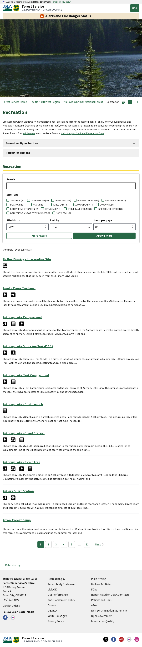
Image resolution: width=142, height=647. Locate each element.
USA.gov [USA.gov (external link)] (52, 610)
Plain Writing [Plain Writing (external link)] (98, 579)
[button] (123, 101)
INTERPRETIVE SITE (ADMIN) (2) (24, 208)
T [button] (130, 102)
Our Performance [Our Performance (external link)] (58, 594)
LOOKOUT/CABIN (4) (84, 204)
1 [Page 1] (40, 544)
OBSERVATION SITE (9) (115, 200)
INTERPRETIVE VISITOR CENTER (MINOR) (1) (30, 213)
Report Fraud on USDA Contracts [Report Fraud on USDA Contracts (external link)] (110, 594)
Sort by (54, 220)
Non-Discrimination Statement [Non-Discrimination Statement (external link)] (109, 610)
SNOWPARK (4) (107, 204)
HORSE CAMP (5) (60, 204)
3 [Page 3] (56, 544)
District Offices (11, 605)
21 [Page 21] (87, 544)
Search (10, 179)
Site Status (13, 220)
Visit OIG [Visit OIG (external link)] (52, 589)
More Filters (39, 235)
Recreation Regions (18, 153)
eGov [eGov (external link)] (94, 605)
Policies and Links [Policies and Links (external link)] (101, 600)
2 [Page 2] (48, 544)
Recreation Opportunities (22, 143)
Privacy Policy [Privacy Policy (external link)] (56, 621)
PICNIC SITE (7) (39, 204)
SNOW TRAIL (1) (63, 213)
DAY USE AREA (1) (53, 208)
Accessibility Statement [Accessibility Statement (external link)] (62, 584)
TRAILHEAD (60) (17, 200)
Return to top (12, 565)
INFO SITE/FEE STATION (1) (110, 208)
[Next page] (100, 544)
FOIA (94, 589)
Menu (134, 8)
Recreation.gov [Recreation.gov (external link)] (56, 579)
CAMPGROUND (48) (40, 200)
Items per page (102, 220)
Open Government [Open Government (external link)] (101, 616)
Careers (52, 605)
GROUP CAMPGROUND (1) (80, 208)
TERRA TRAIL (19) (63, 200)
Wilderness (29, 133)
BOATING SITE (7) (18, 204)
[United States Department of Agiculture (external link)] (8, 8)
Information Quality (102, 621)
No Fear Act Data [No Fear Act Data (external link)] (101, 584)
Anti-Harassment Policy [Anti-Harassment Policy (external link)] (61, 600)
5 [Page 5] (71, 544)
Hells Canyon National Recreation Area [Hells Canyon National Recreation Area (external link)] (82, 133)
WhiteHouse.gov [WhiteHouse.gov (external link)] (57, 616)
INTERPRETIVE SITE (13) (88, 200)
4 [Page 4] (64, 544)
